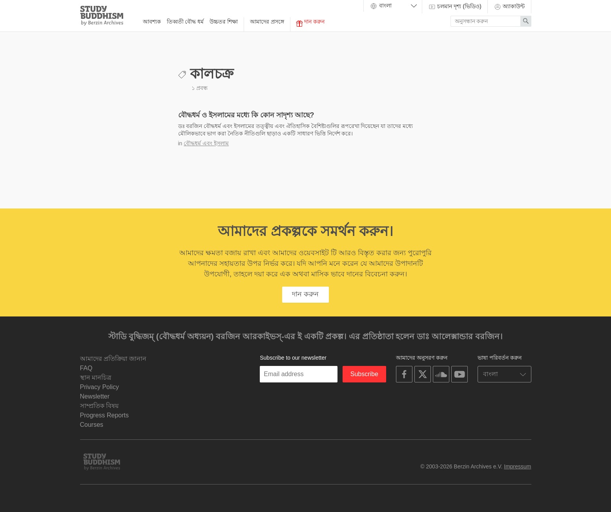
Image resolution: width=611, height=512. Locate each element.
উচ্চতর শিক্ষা (224, 21)
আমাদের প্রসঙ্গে (267, 21)
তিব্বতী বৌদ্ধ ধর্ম (185, 21)
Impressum (517, 466)
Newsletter (95, 396)
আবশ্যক (152, 21)
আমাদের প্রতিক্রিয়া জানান (113, 358)
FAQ (86, 368)
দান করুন (310, 22)
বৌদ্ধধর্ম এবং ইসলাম (206, 143)
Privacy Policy (99, 387)
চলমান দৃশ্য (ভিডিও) (455, 7)
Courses (92, 424)
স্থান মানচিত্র (95, 377)
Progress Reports (104, 415)
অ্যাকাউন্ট (509, 7)
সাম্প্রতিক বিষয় (99, 405)
